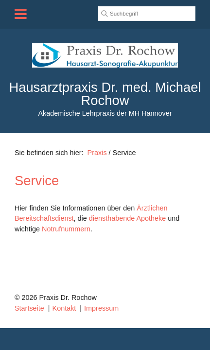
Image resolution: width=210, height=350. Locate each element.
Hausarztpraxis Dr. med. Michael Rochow (105, 94)
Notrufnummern (66, 229)
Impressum (101, 308)
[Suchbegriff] (146, 13)
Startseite (29, 308)
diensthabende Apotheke (127, 218)
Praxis (97, 153)
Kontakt (64, 308)
